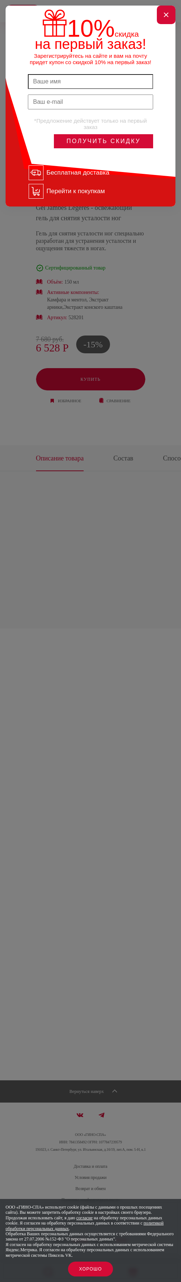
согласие (84, 1217)
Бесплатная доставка (77, 172)
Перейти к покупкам (75, 191)
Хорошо (90, 1269)
